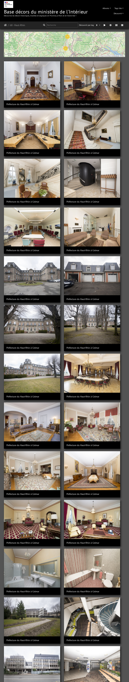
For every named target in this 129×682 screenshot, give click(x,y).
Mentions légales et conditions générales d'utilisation (85, 676)
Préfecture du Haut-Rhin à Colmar (22, 91)
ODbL (122, 56)
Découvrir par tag (86, 25)
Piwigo (35, 676)
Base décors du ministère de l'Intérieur (46, 12)
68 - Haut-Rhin (17, 25)
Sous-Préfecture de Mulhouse (20, 487)
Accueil (5, 25)
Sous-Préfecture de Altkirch (61, 415)
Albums (106, 8)
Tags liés (118, 8)
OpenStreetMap (106, 56)
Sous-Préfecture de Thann (60, 630)
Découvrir (118, 13)
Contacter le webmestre (50, 676)
